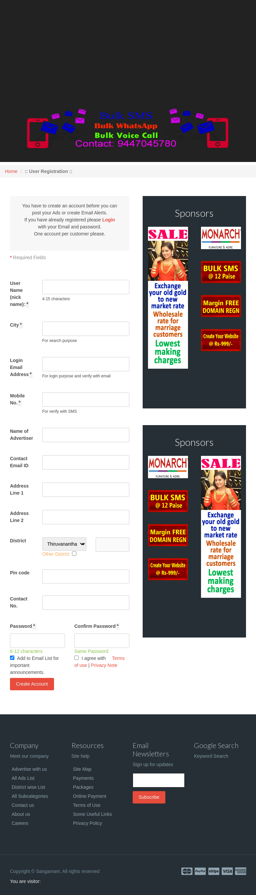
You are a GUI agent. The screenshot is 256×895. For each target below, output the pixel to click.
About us (21, 814)
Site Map (82, 769)
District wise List (28, 787)
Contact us (23, 805)
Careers (20, 823)
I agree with (90, 658)
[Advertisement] (128, 55)
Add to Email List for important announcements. (34, 665)
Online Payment (89, 796)
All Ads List (23, 778)
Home (11, 171)
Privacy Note (104, 665)
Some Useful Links (92, 814)
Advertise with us (29, 769)
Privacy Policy (87, 823)
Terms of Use (86, 805)
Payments (83, 778)
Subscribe (149, 797)
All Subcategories (30, 796)
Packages (83, 787)
